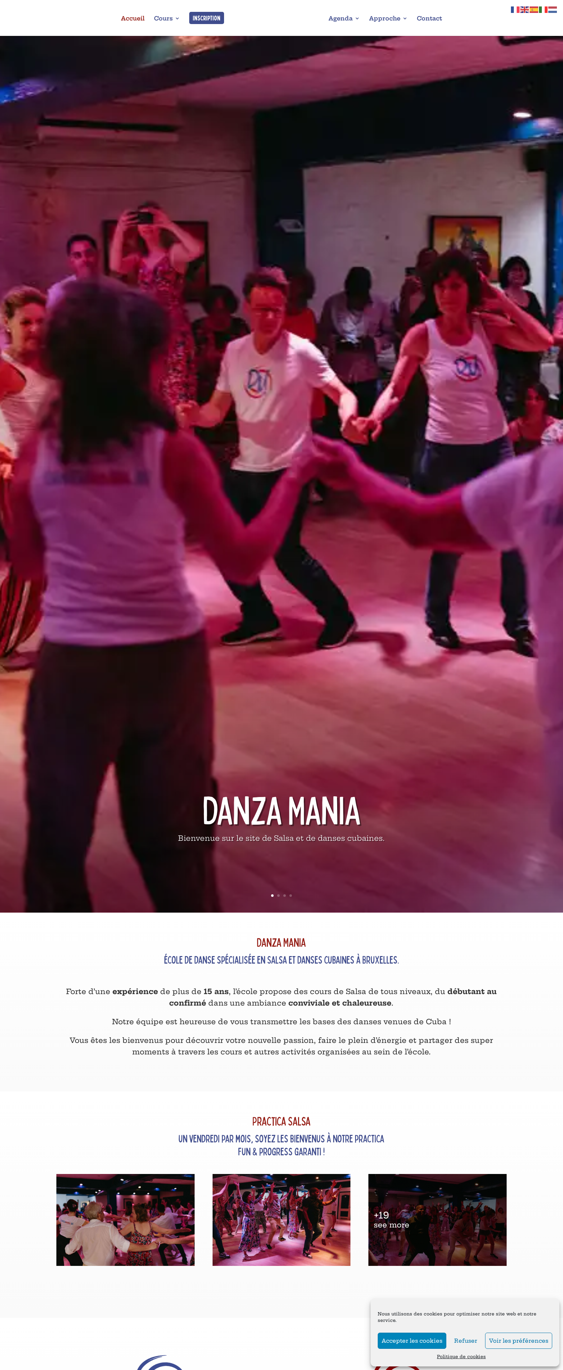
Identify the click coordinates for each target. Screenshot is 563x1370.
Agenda (341, 19)
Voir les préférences (518, 1340)
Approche (384, 19)
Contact (429, 19)
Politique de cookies (461, 1356)
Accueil (133, 19)
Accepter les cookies (412, 1340)
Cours (163, 19)
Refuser (465, 1340)
